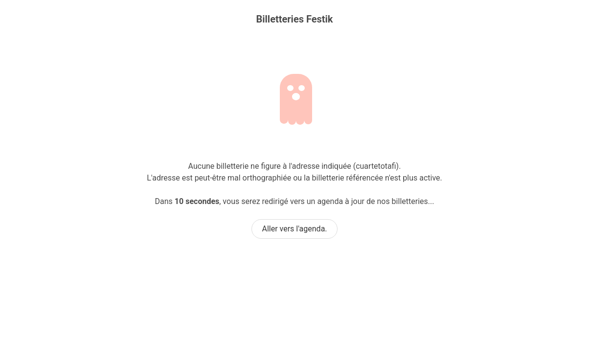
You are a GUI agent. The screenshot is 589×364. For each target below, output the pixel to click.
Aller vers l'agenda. (294, 228)
